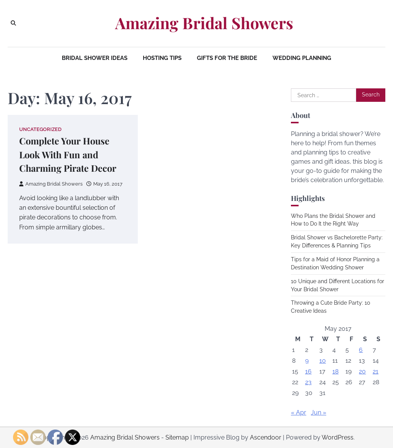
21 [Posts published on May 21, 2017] (375, 371)
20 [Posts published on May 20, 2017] (362, 371)
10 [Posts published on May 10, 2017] (322, 360)
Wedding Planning (301, 58)
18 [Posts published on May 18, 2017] (335, 371)
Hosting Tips (162, 58)
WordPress (337, 437)
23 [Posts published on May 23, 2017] (308, 382)
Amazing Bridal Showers (204, 22)
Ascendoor (265, 437)
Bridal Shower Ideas (94, 58)
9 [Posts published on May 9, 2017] (307, 360)
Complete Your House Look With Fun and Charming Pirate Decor (68, 154)
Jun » (318, 412)
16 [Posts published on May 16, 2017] (308, 371)
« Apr (298, 412)
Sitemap (177, 437)
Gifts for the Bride (227, 58)
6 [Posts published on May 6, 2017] (361, 349)
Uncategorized (40, 129)
